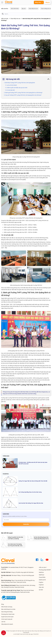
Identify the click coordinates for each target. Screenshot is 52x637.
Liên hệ (3, 622)
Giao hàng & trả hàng (6, 612)
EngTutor (41, 585)
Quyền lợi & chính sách (7, 617)
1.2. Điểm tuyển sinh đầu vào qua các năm (16, 88)
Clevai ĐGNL (42, 577)
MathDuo (41, 572)
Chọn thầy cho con (33, 8)
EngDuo (41, 582)
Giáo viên (41, 587)
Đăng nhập (38, 2)
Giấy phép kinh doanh (7, 624)
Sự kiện (41, 590)
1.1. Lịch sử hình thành (11, 85)
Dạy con (24, 8)
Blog (2, 604)
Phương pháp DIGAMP (45, 570)
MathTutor (41, 575)
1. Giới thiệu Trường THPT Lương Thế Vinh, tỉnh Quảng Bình (19, 83)
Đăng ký (47, 2)
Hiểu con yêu (4, 18)
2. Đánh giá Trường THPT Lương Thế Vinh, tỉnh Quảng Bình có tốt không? (23, 92)
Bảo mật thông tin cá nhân (8, 609)
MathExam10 (42, 580)
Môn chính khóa (15, 8)
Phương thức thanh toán (7, 614)
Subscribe (26, 524)
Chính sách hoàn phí (6, 619)
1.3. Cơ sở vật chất (10, 90)
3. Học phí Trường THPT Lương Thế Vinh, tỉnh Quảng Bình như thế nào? (22, 95)
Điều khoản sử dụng (6, 607)
